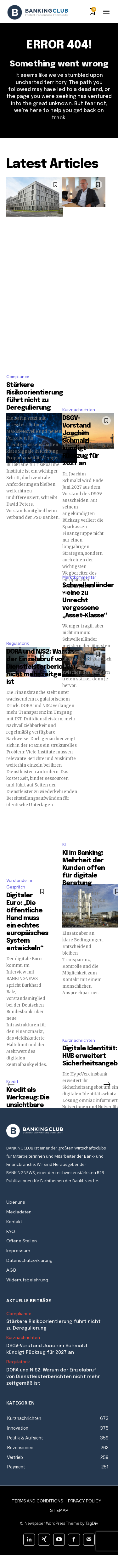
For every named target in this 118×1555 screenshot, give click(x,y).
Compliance (17, 376)
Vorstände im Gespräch (19, 884)
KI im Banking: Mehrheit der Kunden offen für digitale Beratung (83, 868)
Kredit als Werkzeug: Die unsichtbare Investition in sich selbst (27, 1105)
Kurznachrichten (78, 409)
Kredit (12, 1081)
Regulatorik (17, 643)
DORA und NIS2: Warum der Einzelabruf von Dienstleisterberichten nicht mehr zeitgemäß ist (41, 667)
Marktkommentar (79, 577)
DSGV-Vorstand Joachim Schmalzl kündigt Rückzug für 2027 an (80, 441)
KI (64, 844)
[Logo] (37, 12)
